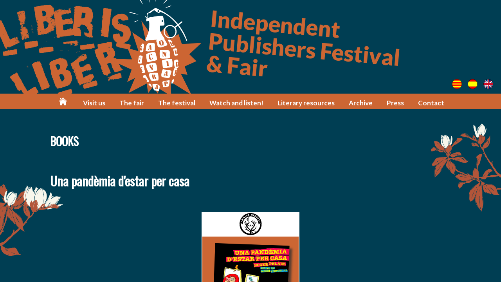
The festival (176, 103)
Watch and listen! (236, 103)
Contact (431, 103)
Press (395, 103)
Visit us (94, 103)
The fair (131, 103)
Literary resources (306, 103)
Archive (361, 103)
